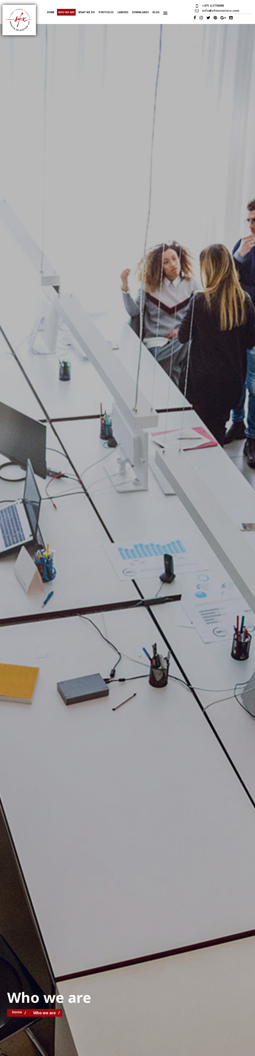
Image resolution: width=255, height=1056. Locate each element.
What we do (86, 12)
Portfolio (106, 12)
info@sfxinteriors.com (220, 10)
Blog (156, 12)
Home (50, 12)
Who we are (66, 12)
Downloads (140, 12)
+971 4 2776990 (213, 5)
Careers (122, 12)
